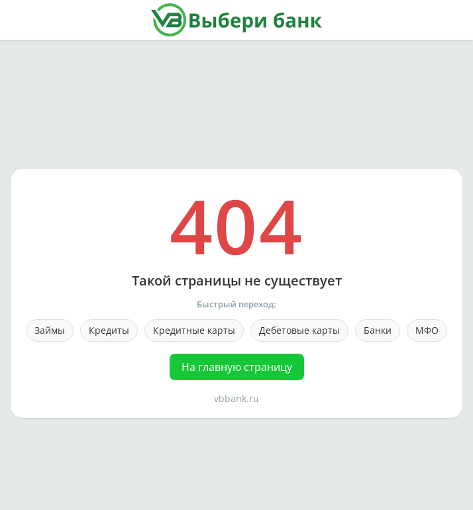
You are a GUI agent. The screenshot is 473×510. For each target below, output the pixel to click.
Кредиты (109, 330)
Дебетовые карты (299, 330)
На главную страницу (237, 367)
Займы (49, 330)
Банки (378, 330)
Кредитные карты (194, 330)
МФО (427, 330)
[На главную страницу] (237, 20)
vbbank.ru (236, 398)
